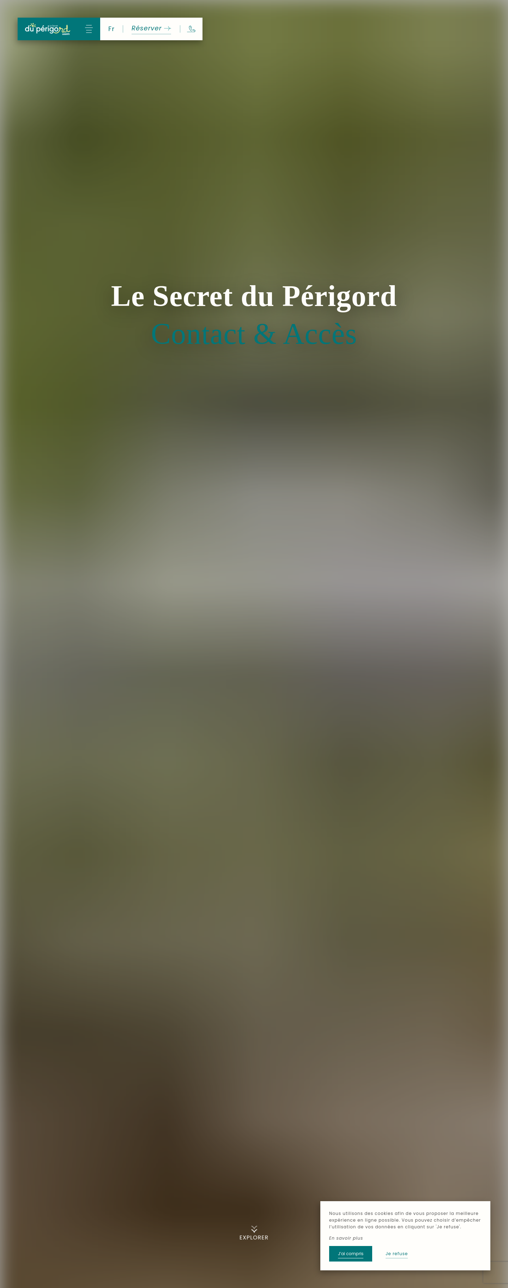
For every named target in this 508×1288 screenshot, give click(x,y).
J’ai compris (350, 1254)
